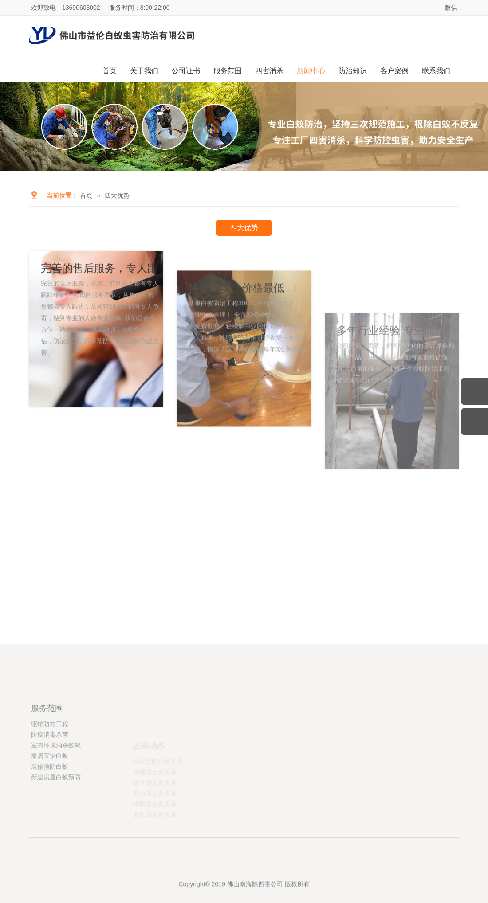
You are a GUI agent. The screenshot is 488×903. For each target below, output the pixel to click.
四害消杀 (269, 70)
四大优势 (117, 195)
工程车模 (49, 880)
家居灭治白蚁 (49, 797)
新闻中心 (311, 70)
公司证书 (186, 70)
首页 (109, 70)
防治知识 (352, 70)
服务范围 (227, 70)
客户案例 (394, 70)
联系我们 (436, 70)
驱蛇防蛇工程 (49, 765)
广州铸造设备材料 (131, 880)
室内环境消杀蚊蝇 (56, 786)
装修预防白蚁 (49, 808)
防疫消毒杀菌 (49, 776)
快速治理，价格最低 (238, 342)
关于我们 (144, 70)
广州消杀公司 (84, 880)
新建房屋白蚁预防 (56, 818)
